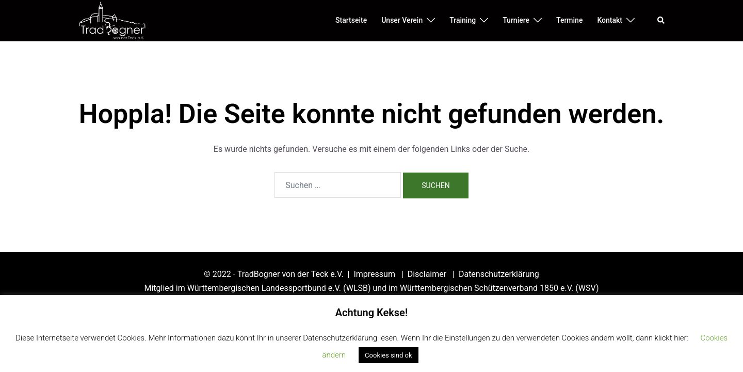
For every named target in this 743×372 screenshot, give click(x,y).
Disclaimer (428, 274)
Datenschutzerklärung (499, 274)
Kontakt (609, 20)
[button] (661, 21)
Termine (569, 20)
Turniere (516, 20)
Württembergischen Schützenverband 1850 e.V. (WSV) (499, 288)
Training (462, 20)
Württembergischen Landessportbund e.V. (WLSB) (279, 288)
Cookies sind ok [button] (388, 355)
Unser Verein (402, 20)
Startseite (351, 20)
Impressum (375, 274)
